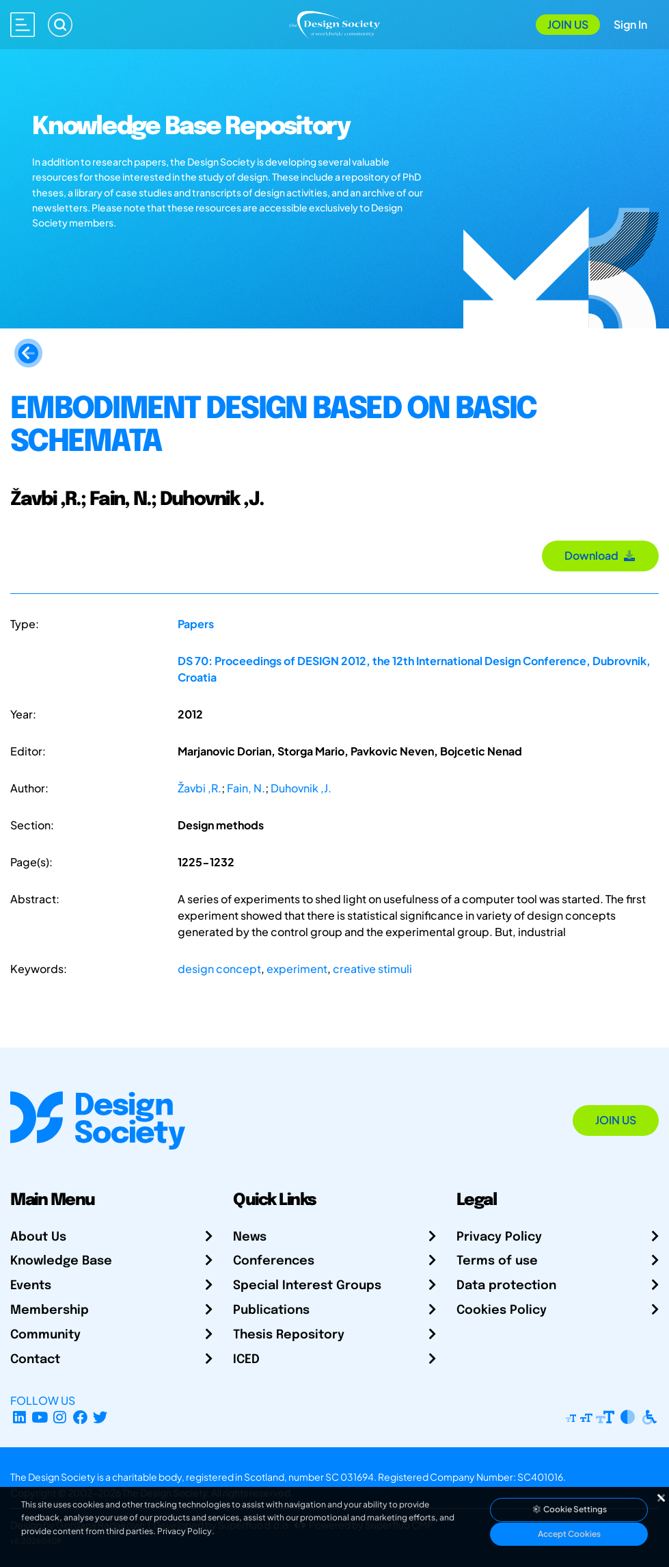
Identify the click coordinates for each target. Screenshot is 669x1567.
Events (30, 1286)
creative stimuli (372, 968)
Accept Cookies (569, 1534)
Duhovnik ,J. (301, 788)
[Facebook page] (80, 1417)
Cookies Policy (501, 1310)
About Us (38, 1237)
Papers (196, 624)
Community (45, 1335)
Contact (35, 1360)
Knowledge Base (61, 1261)
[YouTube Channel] (40, 1417)
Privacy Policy (499, 1237)
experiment (297, 968)
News (250, 1237)
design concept (219, 968)
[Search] (60, 24)
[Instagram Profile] (60, 1417)
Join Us (567, 24)
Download (600, 555)
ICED (246, 1360)
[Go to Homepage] (334, 23)
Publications (271, 1310)
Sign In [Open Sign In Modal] (630, 24)
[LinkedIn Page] (19, 1417)
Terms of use (497, 1261)
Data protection (506, 1286)
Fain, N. (246, 788)
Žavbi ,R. (199, 788)
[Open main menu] (22, 24)
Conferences (273, 1261)
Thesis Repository (288, 1335)
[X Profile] (101, 1417)
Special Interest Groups (307, 1286)
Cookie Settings (569, 1509)
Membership (49, 1310)
